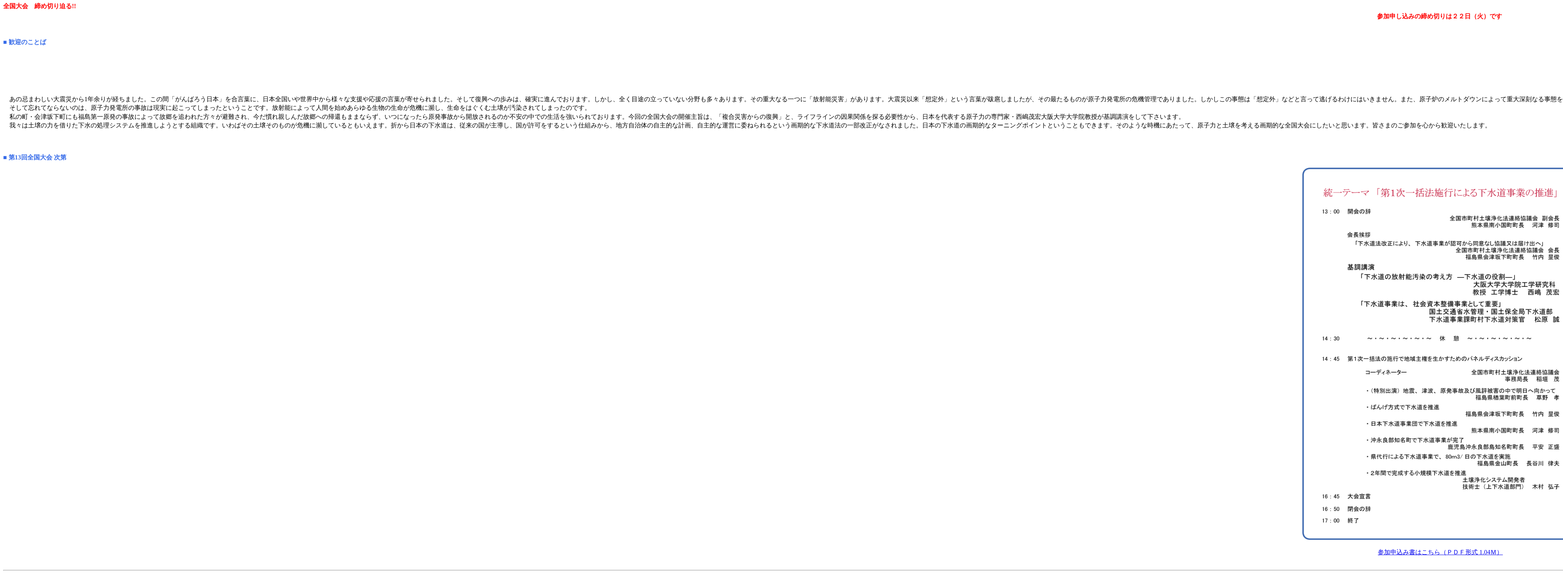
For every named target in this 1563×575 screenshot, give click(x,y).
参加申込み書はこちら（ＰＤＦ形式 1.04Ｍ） (1440, 552)
